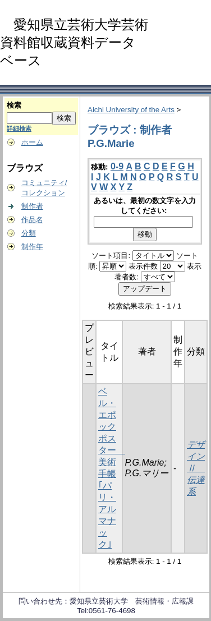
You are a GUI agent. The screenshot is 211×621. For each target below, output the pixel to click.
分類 (28, 233)
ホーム (32, 142)
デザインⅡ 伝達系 (196, 468)
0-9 (117, 166)
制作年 (32, 246)
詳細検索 (19, 128)
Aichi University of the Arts (131, 109)
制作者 (32, 206)
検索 (14, 105)
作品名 (32, 219)
